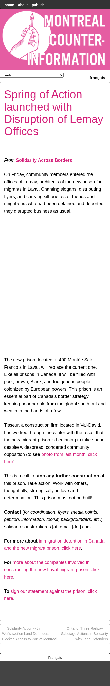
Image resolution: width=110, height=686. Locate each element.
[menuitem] (97, 77)
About (23, 5)
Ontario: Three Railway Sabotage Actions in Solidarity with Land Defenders (84, 633)
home (9, 5)
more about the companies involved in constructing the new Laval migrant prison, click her (52, 570)
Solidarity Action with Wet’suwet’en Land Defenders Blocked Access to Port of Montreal (29, 633)
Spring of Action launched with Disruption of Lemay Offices (53, 112)
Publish (38, 5)
